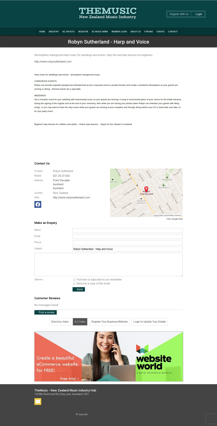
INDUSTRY (54, 32)
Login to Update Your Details (150, 321)
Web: (36, 197)
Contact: (38, 171)
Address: (39, 180)
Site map (137, 414)
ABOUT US (135, 32)
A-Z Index (80, 321)
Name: (37, 230)
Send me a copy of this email (91, 283)
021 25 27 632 (61, 175)
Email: (37, 236)
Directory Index (60, 321)
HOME (42, 32)
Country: (38, 193)
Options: (38, 279)
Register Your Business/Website (109, 321)
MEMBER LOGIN (119, 32)
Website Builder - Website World (109, 421)
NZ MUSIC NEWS (100, 32)
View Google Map (174, 219)
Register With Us (179, 14)
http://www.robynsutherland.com (53, 61)
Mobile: (38, 175)
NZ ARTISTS (69, 32)
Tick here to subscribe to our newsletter (97, 279)
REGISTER (83, 32)
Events (161, 32)
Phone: (38, 242)
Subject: (38, 248)
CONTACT (173, 32)
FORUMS (148, 32)
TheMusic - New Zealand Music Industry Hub (109, 414)
